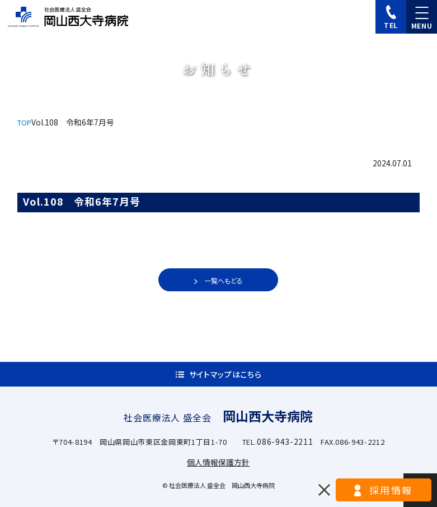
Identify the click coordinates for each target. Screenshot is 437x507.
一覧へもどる (223, 280)
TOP (24, 122)
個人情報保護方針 (218, 462)
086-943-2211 (285, 441)
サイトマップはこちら (225, 374)
